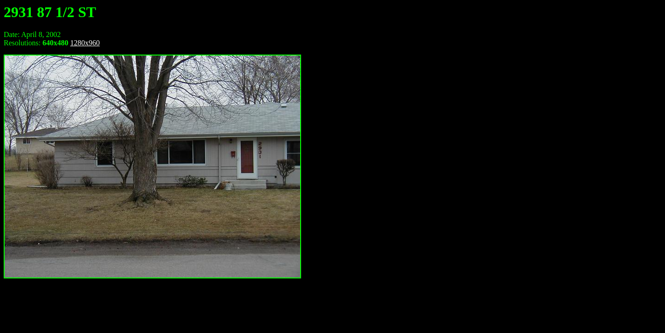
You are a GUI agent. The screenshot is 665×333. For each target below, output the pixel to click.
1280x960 (85, 43)
